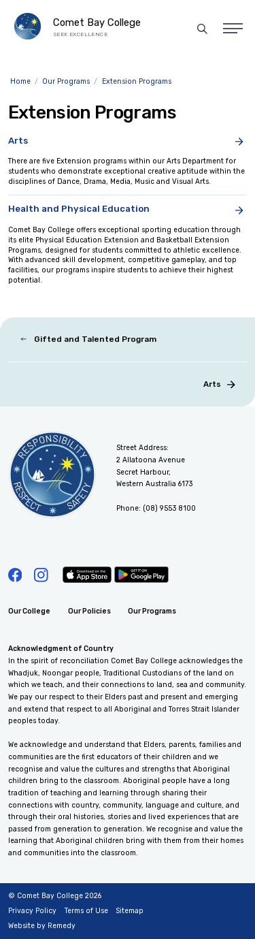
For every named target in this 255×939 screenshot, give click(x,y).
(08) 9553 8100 (169, 508)
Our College (29, 611)
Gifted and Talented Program (88, 339)
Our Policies (89, 611)
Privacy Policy (32, 910)
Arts (219, 383)
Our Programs (152, 611)
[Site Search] (202, 29)
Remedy (61, 925)
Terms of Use (86, 910)
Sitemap (129, 910)
